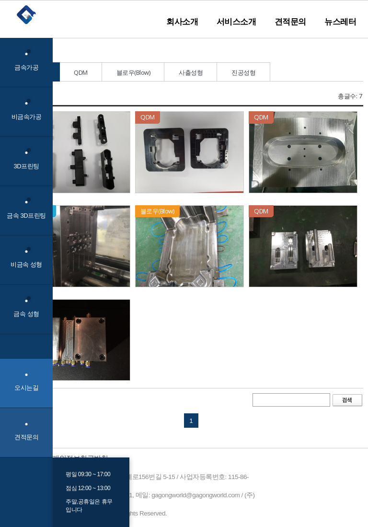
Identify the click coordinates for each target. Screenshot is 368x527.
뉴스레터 (340, 21)
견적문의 (290, 21)
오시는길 (26, 387)
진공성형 (243, 72)
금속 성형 (26, 307)
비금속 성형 (26, 258)
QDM (81, 72)
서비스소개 (236, 21)
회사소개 (182, 21)
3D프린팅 (26, 159)
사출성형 (191, 72)
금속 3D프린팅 (26, 208)
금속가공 (26, 60)
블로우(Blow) (133, 72)
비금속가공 (27, 109)
